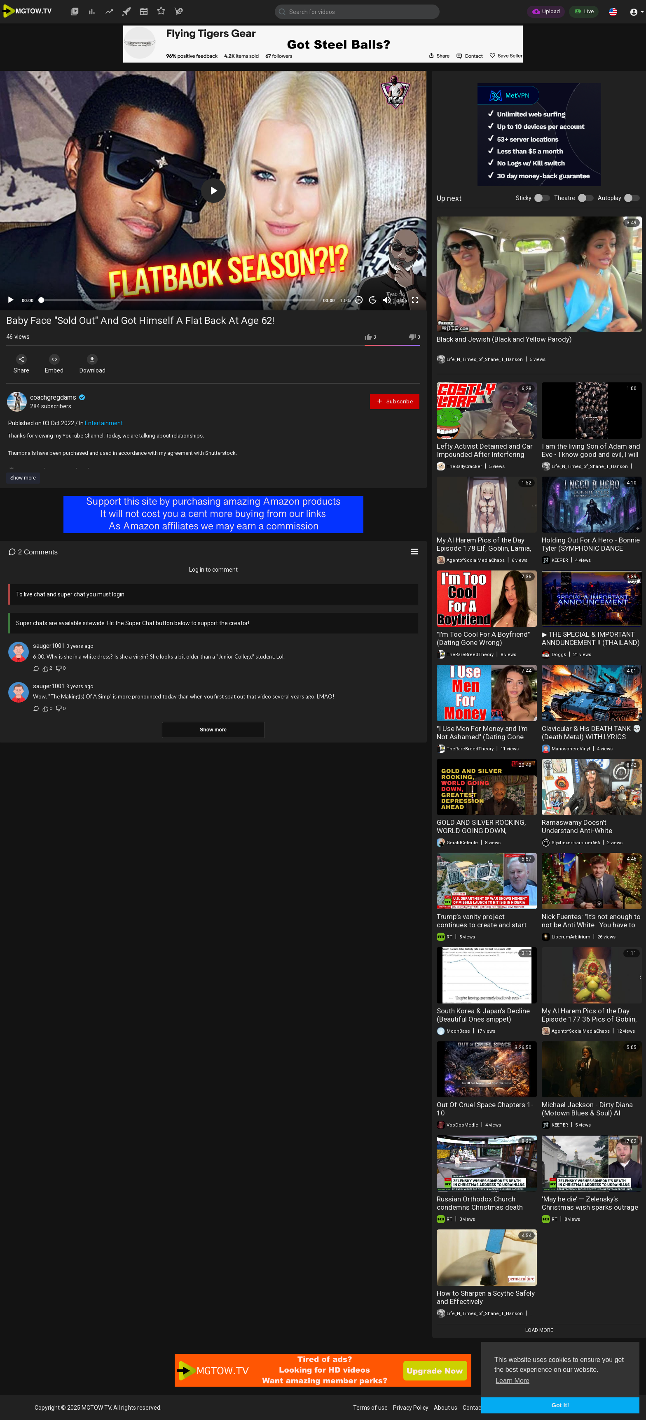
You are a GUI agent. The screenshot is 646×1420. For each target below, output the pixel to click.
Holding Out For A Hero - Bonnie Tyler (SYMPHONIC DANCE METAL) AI (591, 548)
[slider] (178, 300)
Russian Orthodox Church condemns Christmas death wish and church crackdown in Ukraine (483, 1211)
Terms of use (370, 1407)
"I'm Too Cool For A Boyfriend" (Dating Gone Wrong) (483, 638)
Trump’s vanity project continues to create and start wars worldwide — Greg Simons (486, 925)
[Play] (11, 300)
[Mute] (387, 300)
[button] (613, 11)
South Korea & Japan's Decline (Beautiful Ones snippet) (483, 1015)
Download (93, 364)
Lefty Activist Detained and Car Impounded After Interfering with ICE (485, 454)
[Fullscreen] (415, 300)
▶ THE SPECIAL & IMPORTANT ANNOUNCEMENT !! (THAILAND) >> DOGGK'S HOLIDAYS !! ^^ (591, 642)
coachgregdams (58, 397)
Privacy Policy (410, 1407)
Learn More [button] (512, 1380)
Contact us (477, 1407)
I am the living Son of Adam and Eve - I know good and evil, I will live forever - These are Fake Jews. (591, 458)
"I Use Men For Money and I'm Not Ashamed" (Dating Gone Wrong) (482, 736)
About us (445, 1407)
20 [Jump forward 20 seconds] (373, 300)
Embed (54, 364)
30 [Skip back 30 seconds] (359, 300)
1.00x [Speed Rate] (345, 300)
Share (21, 364)
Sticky (523, 198)
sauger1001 (49, 645)
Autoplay (609, 198)
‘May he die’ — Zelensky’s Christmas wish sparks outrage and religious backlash (590, 1207)
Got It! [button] (560, 1405)
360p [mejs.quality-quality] (402, 300)
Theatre (564, 198)
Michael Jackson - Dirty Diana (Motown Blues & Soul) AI (587, 1109)
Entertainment (104, 423)
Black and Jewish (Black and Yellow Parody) (504, 339)
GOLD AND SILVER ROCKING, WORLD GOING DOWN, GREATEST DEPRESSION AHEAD (486, 830)
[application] (213, 190)
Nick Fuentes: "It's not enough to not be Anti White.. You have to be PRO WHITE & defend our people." (591, 929)
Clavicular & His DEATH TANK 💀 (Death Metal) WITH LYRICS (591, 732)
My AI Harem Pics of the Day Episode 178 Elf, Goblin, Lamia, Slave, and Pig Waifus (484, 548)
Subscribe (394, 401)
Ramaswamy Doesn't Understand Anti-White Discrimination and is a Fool (584, 830)
